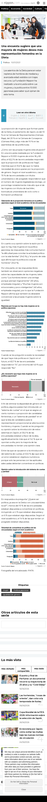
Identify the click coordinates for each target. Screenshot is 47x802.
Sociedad (27, 9)
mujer (5, 590)
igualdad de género (11, 594)
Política (4, 9)
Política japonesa (21, 590)
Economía (15, 9)
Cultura (38, 9)
